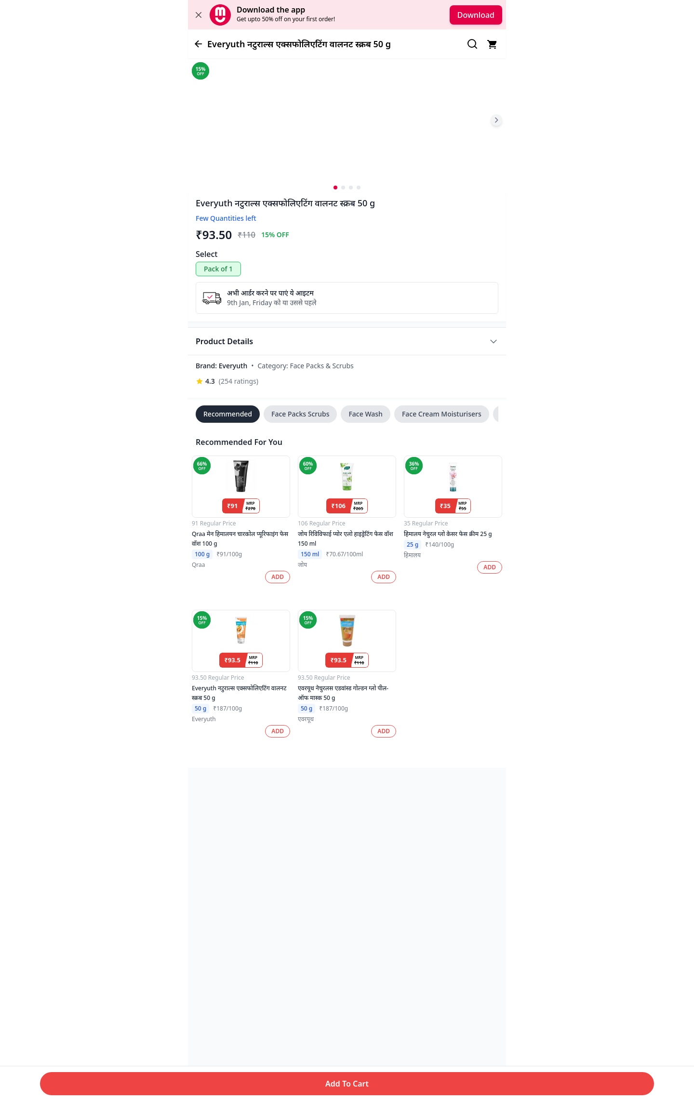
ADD (277, 577)
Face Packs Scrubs (300, 413)
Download (475, 15)
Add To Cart (347, 1083)
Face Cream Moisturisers (441, 413)
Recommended (227, 413)
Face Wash (365, 413)
